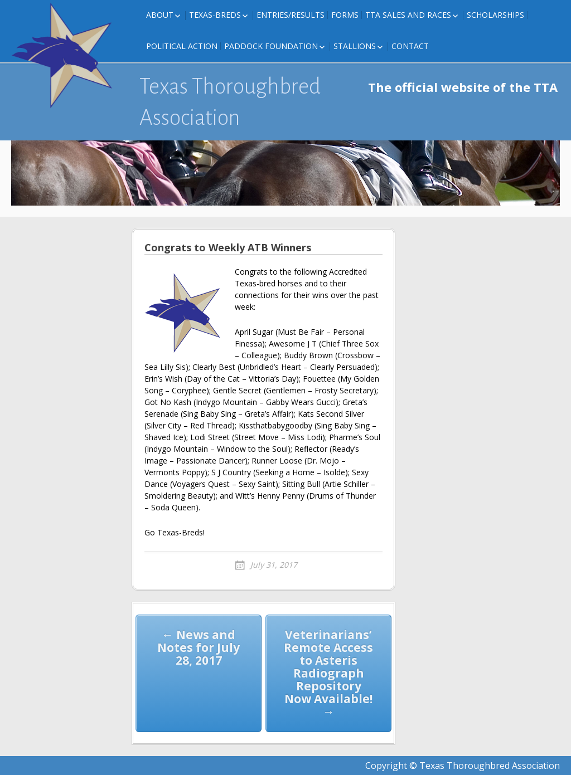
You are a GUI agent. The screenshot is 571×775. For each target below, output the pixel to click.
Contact (410, 46)
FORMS (345, 14)
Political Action (181, 46)
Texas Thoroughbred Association (230, 102)
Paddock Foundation (271, 46)
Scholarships (495, 14)
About (159, 14)
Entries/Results (291, 14)
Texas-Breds (215, 14)
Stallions (354, 46)
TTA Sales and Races (408, 14)
